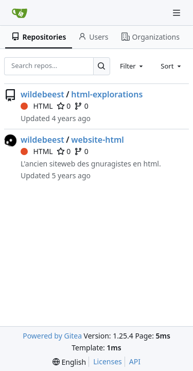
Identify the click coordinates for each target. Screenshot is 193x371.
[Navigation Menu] (177, 12)
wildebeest (42, 94)
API (135, 361)
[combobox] (132, 66)
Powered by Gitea (52, 336)
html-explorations (107, 94)
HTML (37, 106)
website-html (97, 139)
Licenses (107, 361)
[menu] (69, 362)
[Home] (19, 13)
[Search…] (101, 66)
